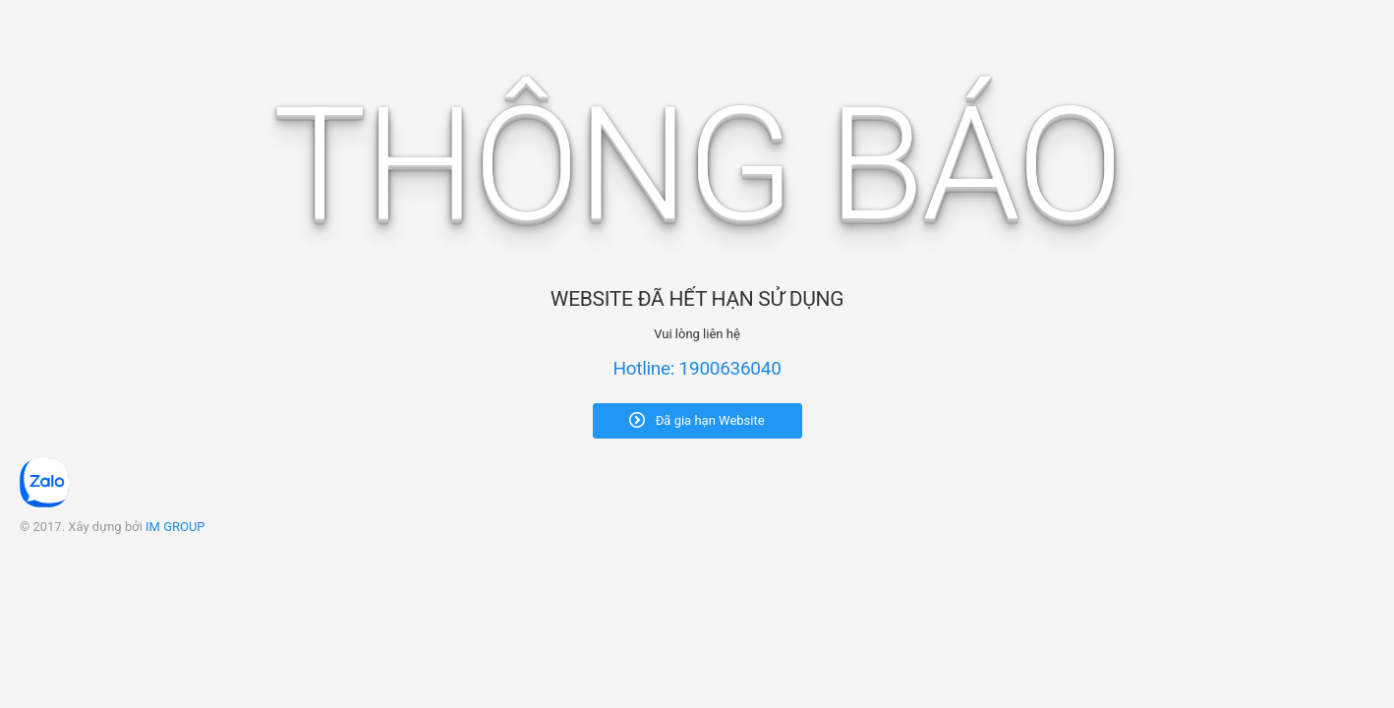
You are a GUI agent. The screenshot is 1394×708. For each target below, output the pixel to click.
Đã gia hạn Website (696, 420)
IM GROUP (175, 526)
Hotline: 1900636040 (696, 368)
